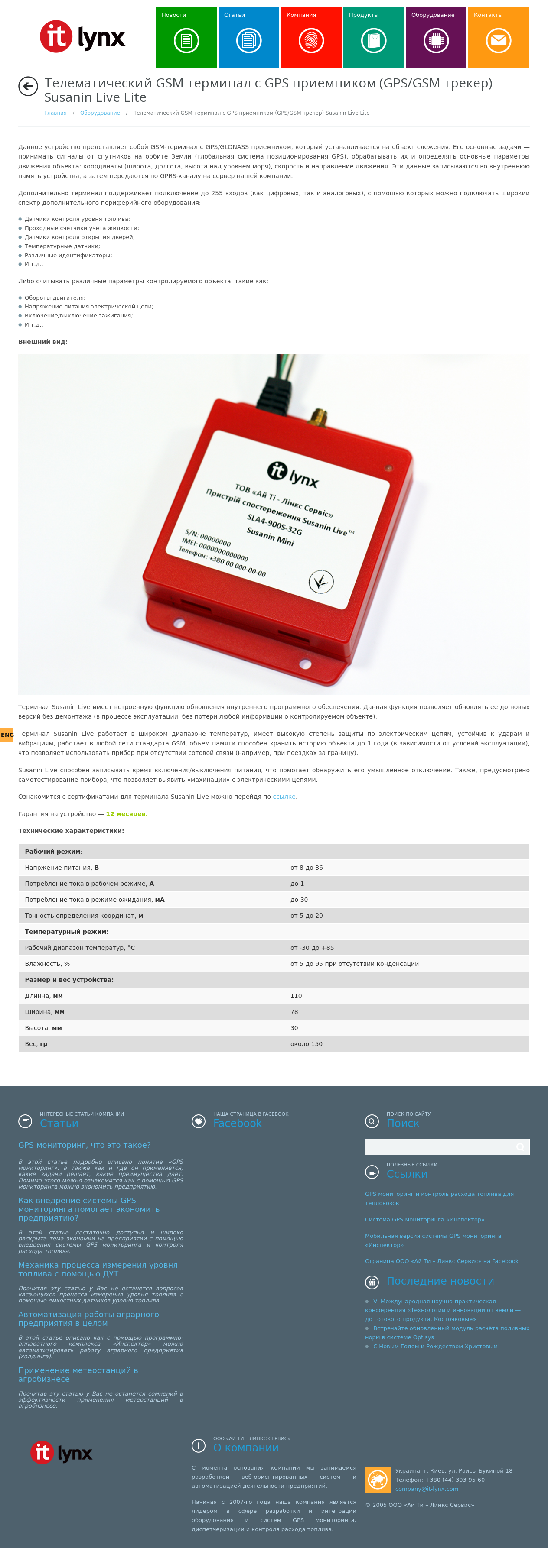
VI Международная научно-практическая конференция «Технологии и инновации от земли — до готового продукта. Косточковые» (443, 1310)
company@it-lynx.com (426, 1489)
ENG (7, 735)
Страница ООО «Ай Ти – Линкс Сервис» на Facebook (442, 1261)
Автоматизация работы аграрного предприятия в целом (88, 1319)
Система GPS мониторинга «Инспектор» (425, 1219)
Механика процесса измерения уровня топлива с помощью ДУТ (98, 1269)
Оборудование (100, 113)
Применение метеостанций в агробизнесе (78, 1374)
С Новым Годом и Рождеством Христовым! (436, 1346)
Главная (55, 113)
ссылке (284, 796)
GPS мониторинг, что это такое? (84, 1145)
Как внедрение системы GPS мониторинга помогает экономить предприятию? (89, 1209)
